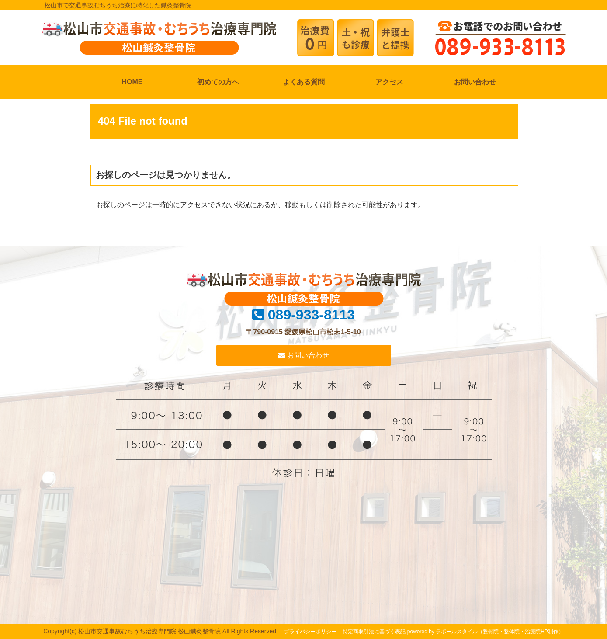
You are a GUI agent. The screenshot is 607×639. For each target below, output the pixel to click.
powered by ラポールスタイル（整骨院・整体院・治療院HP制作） (485, 632)
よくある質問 (304, 82)
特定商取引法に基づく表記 (374, 632)
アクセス (389, 82)
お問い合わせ (475, 82)
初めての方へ (218, 82)
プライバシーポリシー (310, 632)
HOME (132, 82)
